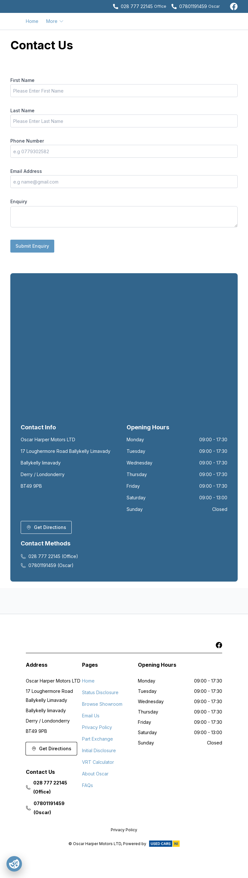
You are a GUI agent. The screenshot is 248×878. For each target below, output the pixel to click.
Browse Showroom (102, 704)
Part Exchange (97, 739)
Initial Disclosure (99, 750)
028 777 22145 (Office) (49, 556)
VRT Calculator (98, 762)
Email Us (90, 715)
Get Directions (46, 527)
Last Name (22, 110)
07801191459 (193, 6)
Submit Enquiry (32, 246)
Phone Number (27, 141)
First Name (22, 80)
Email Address (26, 171)
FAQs (87, 785)
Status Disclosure (100, 692)
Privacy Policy (97, 727)
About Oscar (95, 773)
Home (32, 21)
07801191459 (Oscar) (47, 565)
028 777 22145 (137, 6)
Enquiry (18, 201)
